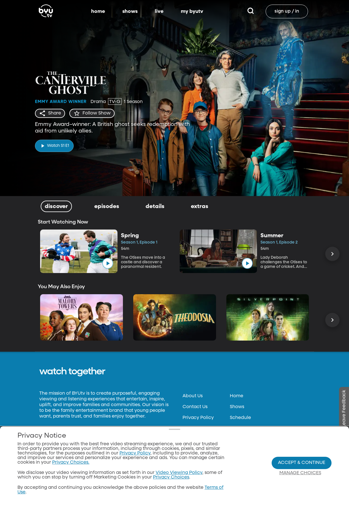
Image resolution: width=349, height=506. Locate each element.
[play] (54, 146)
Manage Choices (300, 473)
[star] (92, 113)
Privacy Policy (198, 418)
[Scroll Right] (332, 254)
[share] (50, 113)
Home (236, 396)
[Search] (250, 11)
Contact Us (195, 407)
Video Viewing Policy (179, 473)
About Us (193, 396)
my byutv (192, 11)
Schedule (240, 418)
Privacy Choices (171, 477)
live (159, 11)
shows (130, 11)
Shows (237, 407)
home (98, 11)
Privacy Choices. (70, 462)
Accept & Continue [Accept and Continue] (301, 462)
